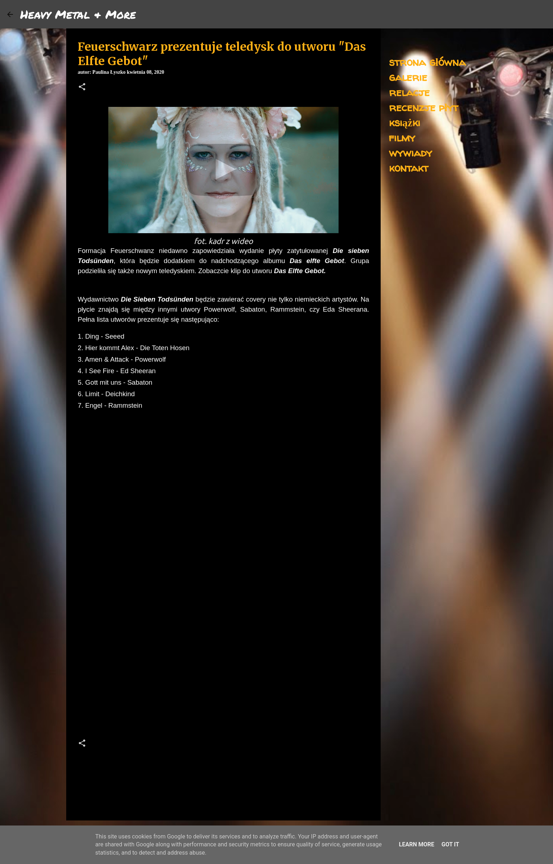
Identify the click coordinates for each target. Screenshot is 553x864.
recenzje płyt (423, 107)
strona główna (427, 61)
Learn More (416, 844)
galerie (408, 76)
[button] (82, 87)
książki (404, 122)
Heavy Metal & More (78, 14)
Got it (450, 844)
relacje (409, 92)
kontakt (408, 167)
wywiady (410, 152)
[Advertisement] (223, 669)
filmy (402, 137)
